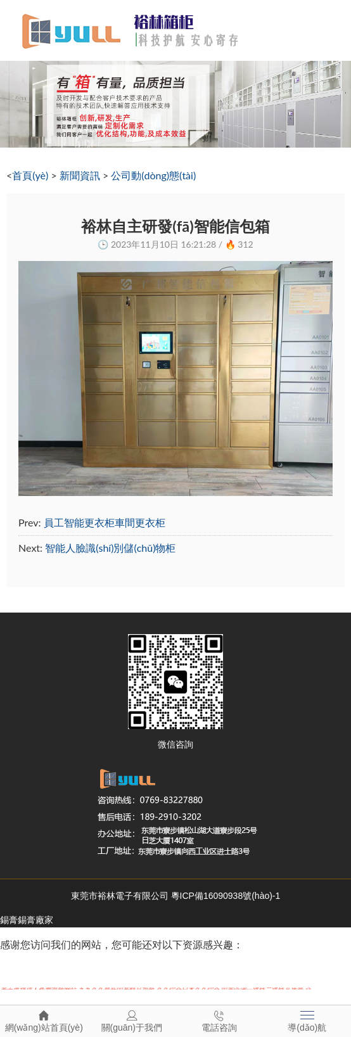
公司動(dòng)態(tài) (153, 175)
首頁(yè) (30, 175)
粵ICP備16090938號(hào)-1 (226, 896)
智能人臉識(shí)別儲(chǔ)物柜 (110, 548)
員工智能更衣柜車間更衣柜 (104, 522)
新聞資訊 (80, 175)
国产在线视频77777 (44, 970)
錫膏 (9, 920)
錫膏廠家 (35, 920)
